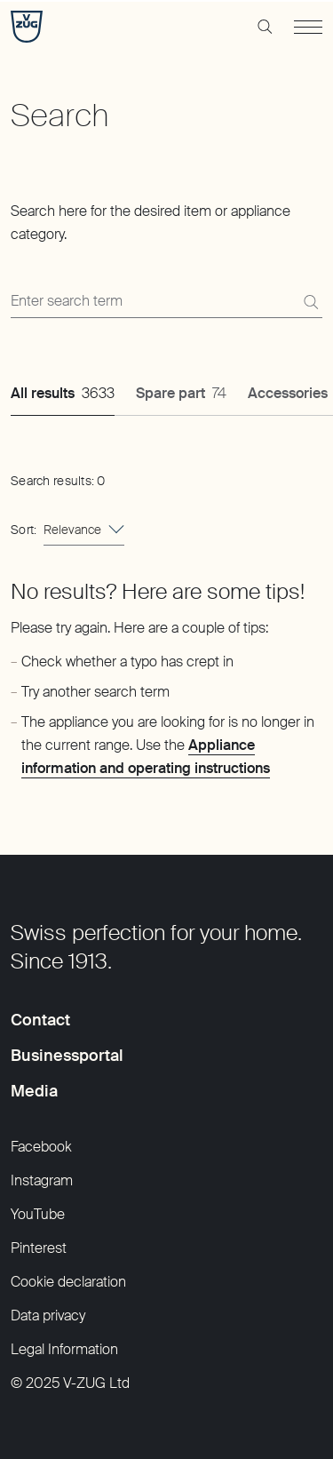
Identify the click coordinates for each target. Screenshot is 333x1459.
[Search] (310, 302)
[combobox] (84, 529)
